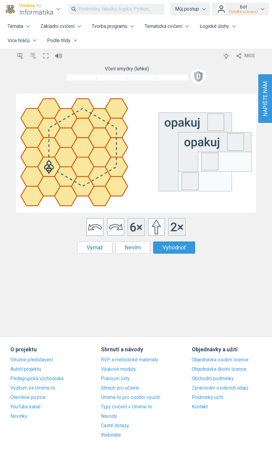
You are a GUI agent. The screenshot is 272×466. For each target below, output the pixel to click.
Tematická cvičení (163, 26)
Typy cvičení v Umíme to (126, 407)
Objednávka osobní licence (220, 360)
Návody (109, 416)
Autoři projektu (25, 369)
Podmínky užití (207, 397)
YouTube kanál (25, 407)
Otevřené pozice (28, 397)
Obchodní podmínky (213, 378)
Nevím (133, 247)
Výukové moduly (118, 369)
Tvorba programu (109, 26)
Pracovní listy (115, 378)
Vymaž (95, 247)
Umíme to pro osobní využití (130, 397)
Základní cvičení (57, 26)
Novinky (18, 416)
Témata (15, 26)
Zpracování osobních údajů (220, 388)
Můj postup (187, 9)
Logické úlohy (214, 26)
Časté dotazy (115, 425)
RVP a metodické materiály (129, 360)
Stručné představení (31, 360)
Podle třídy (59, 40)
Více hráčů (19, 40)
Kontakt (200, 407)
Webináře (111, 435)
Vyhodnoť (174, 247)
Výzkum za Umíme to (32, 388)
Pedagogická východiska (37, 378)
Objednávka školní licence (219, 369)
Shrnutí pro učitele (120, 388)
